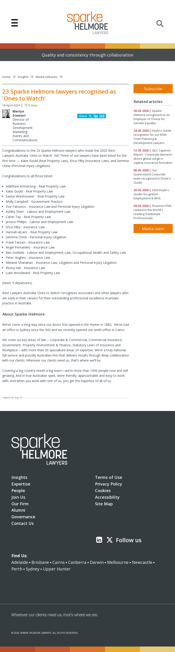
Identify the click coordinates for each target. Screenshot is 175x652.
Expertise (20, 484)
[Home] (6, 76)
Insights (19, 477)
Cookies (103, 490)
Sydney (32, 569)
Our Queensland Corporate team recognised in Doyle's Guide (152, 176)
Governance (23, 516)
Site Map (104, 503)
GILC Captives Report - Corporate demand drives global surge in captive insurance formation (153, 156)
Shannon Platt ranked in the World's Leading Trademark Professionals (152, 212)
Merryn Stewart (19, 113)
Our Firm (20, 503)
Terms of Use (108, 477)
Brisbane (40, 562)
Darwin (97, 562)
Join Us (18, 497)
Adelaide (19, 562)
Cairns (58, 562)
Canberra (77, 562)
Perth (16, 569)
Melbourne (118, 562)
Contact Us (22, 523)
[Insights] (23, 76)
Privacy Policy (108, 484)
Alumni (18, 510)
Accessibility (107, 497)
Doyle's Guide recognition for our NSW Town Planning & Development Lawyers (152, 136)
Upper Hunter (57, 569)
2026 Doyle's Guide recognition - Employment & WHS (151, 194)
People (18, 490)
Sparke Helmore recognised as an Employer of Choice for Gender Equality (152, 117)
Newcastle (142, 562)
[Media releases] (46, 76)
